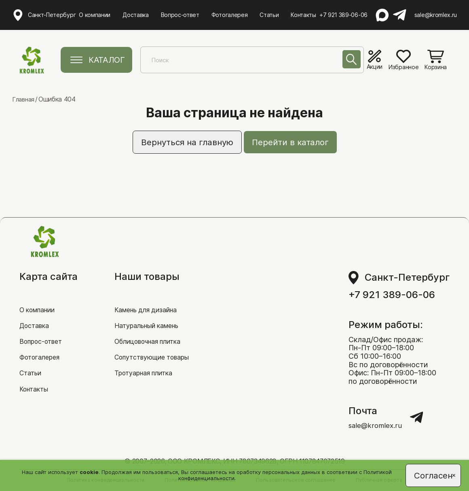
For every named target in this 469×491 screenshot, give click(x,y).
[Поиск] (347, 62)
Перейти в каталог (296, 143)
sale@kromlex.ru (435, 14)
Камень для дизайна (150, 298)
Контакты (304, 14)
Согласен (430, 474)
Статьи (269, 14)
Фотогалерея (230, 14)
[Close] (449, 477)
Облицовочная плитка (153, 330)
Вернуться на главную (181, 143)
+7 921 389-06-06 (345, 14)
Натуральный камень (151, 314)
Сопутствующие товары (157, 347)
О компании (95, 14)
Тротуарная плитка (147, 363)
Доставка (136, 14)
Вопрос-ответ (180, 14)
